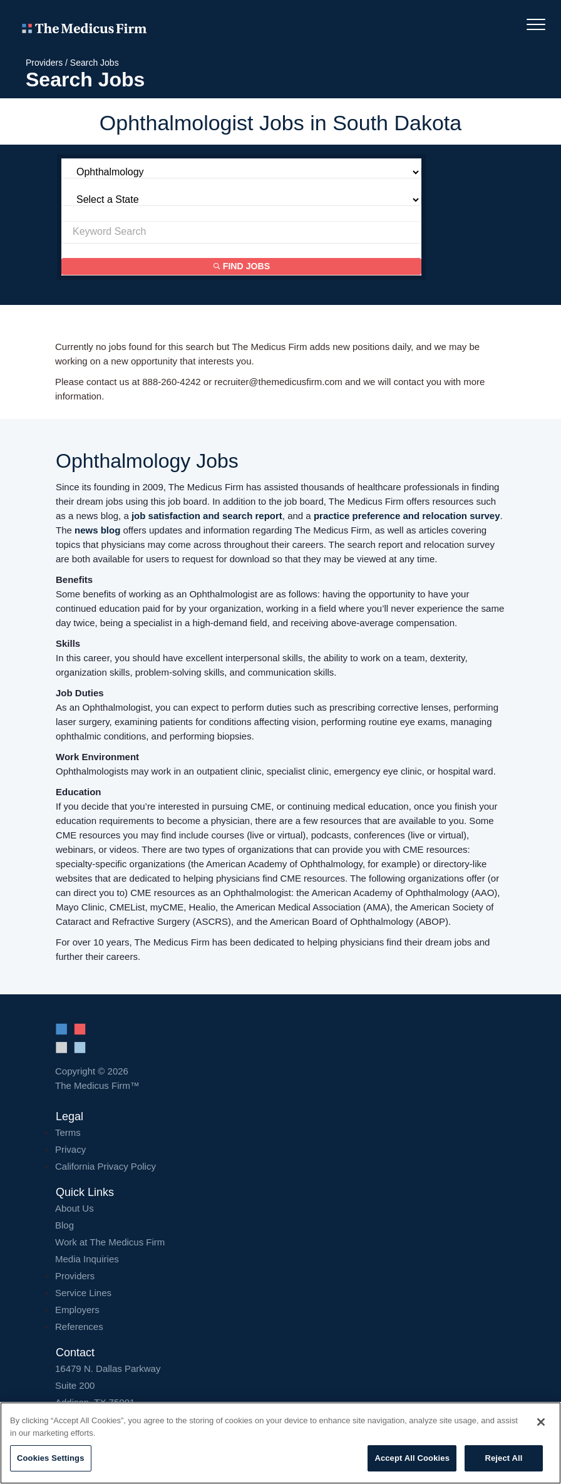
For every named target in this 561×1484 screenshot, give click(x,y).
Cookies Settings (51, 1458)
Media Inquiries (87, 1259)
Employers (77, 1309)
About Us (74, 1208)
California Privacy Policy (105, 1166)
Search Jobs (94, 63)
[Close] (541, 1422)
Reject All (503, 1458)
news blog (97, 530)
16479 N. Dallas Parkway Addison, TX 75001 (280, 1385)
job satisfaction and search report (206, 515)
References (79, 1326)
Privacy (70, 1149)
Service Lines (83, 1292)
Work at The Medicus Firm (110, 1242)
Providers (44, 63)
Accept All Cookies (412, 1458)
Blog (64, 1225)
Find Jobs (242, 267)
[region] (280, 1443)
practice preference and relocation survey (407, 515)
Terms (68, 1132)
